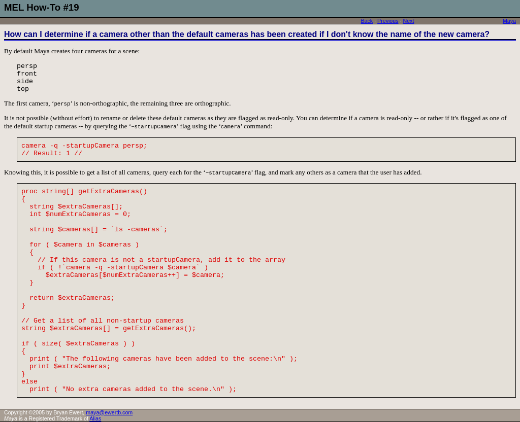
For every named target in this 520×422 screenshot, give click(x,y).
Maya (509, 21)
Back (367, 21)
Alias (95, 418)
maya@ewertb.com (109, 412)
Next (408, 21)
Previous (387, 21)
